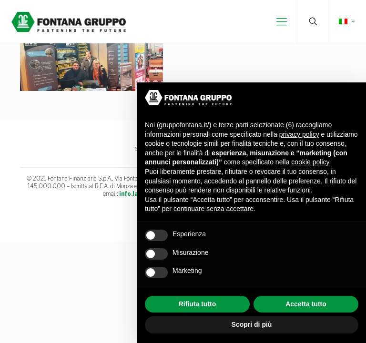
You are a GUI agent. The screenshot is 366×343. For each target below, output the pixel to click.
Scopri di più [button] (252, 324)
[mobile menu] (282, 21)
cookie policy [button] (310, 162)
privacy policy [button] (299, 134)
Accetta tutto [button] (305, 304)
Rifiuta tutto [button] (197, 304)
